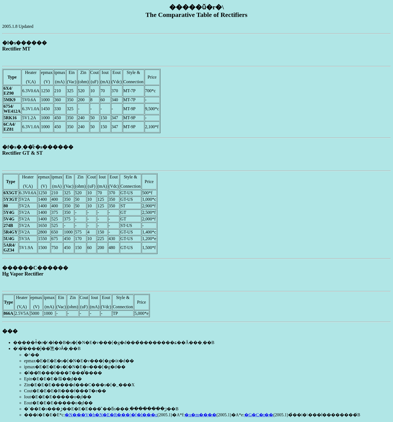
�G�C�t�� (258, 414)
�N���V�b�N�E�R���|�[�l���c (111, 414)
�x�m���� (200, 414)
